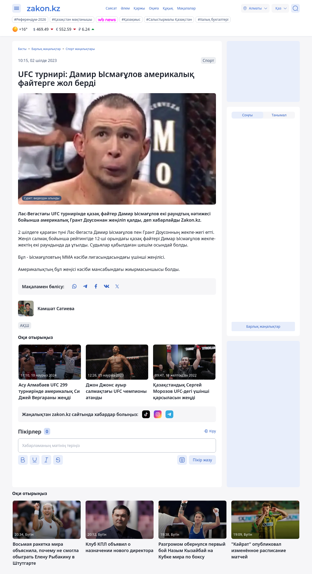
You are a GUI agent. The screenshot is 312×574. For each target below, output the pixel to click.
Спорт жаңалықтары (80, 49)
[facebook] (95, 286)
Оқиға (154, 8)
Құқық (168, 8)
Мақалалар (186, 8)
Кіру (212, 431)
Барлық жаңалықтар (46, 49)
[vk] (106, 286)
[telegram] (85, 286)
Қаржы (139, 8)
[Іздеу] (295, 8)
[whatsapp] (74, 286)
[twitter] (117, 286)
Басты (22, 49)
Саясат (111, 8)
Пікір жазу (202, 460)
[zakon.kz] (43, 8)
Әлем (125, 8)
